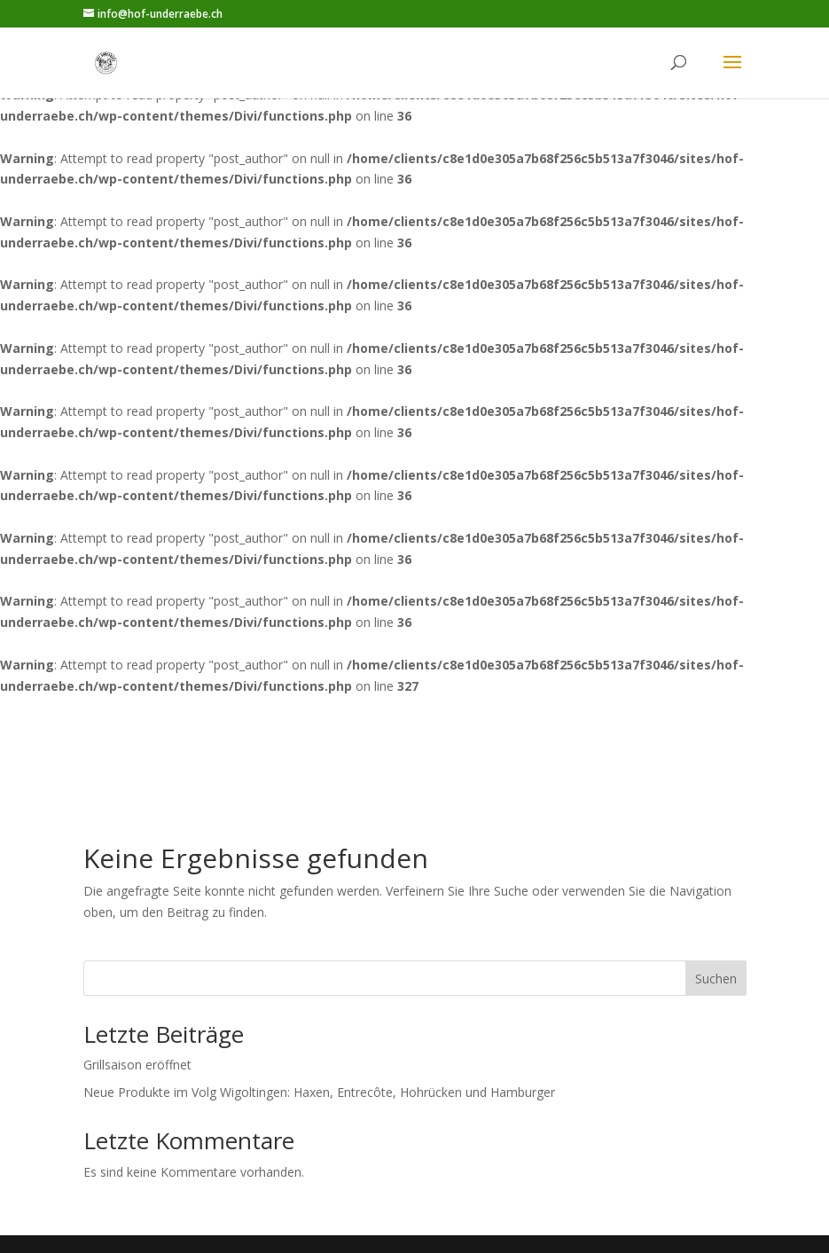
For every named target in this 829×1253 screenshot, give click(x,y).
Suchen (716, 978)
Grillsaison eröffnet (137, 1064)
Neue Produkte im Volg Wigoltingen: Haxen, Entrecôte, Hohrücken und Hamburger (319, 1092)
